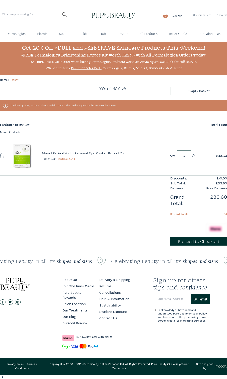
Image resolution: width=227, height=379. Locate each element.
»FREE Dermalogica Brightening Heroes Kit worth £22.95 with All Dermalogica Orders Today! (113, 55)
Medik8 (64, 34)
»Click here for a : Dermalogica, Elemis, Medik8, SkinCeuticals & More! (113, 68)
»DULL (62, 48)
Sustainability (110, 305)
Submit (200, 299)
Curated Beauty (74, 323)
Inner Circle (178, 34)
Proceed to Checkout (199, 241)
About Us (69, 279)
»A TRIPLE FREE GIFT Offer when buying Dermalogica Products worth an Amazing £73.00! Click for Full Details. (114, 62)
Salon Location (74, 304)
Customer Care (202, 15)
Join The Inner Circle (78, 286)
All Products (149, 34)
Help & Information (114, 299)
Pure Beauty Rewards (71, 295)
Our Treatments (75, 310)
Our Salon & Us (209, 34)
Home (4, 80)
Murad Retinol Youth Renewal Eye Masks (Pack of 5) (83, 153)
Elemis (42, 34)
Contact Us (108, 318)
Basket (14, 80)
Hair (103, 34)
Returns (105, 286)
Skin (85, 34)
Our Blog (69, 316)
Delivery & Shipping (114, 279)
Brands (123, 34)
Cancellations (110, 292)
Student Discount (113, 311)
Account (222, 15)
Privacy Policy (15, 364)
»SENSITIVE (99, 48)
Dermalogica (16, 34)
